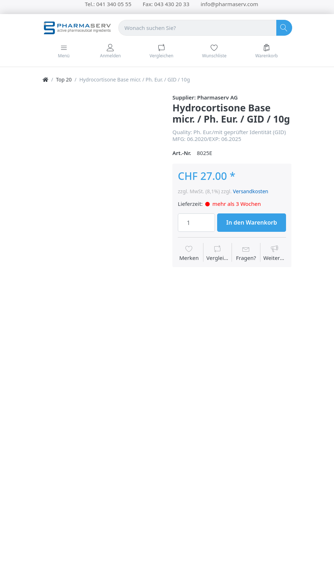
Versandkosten (250, 191)
